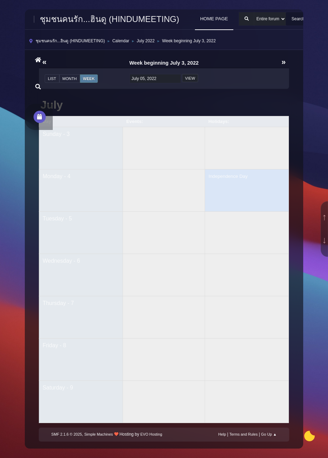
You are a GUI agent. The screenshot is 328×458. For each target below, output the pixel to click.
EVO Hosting (151, 434)
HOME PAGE (214, 18)
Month (70, 79)
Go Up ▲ (269, 434)
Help (222, 434)
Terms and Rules (243, 434)
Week (89, 79)
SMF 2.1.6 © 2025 (66, 434)
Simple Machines (98, 434)
